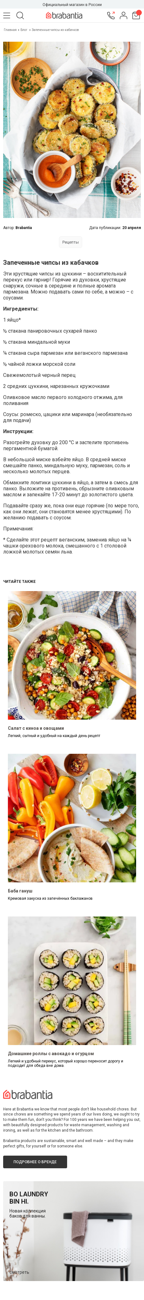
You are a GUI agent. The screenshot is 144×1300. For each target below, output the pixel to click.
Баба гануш (20, 891)
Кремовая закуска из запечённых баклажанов (50, 898)
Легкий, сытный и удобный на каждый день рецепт (54, 736)
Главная (10, 30)
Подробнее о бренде (35, 1162)
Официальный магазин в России (72, 5)
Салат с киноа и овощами (36, 728)
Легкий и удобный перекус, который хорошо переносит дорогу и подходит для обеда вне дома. (65, 1063)
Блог (23, 30)
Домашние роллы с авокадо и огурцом (51, 1053)
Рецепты (70, 242)
